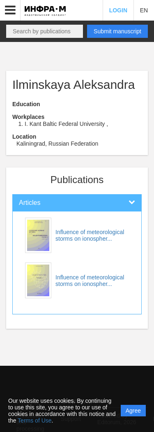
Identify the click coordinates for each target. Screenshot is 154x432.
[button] (10, 10)
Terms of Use (34, 420)
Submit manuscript (117, 31)
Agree (133, 410)
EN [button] (144, 10)
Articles (29, 202)
